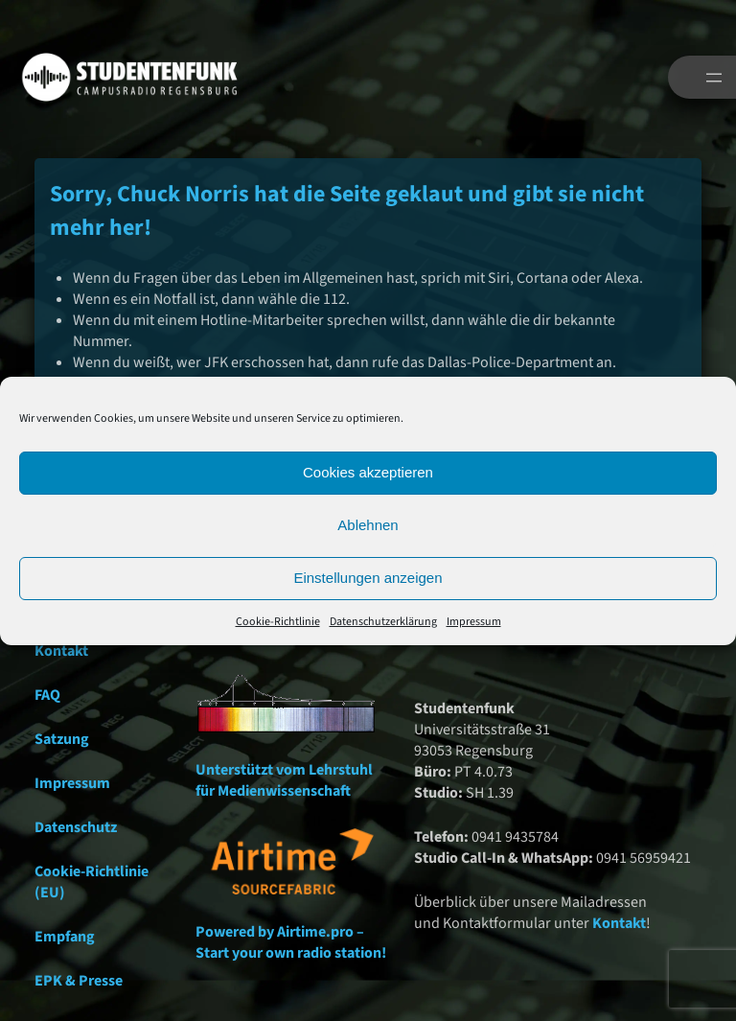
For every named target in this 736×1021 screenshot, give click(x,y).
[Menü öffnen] (713, 77)
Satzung (61, 739)
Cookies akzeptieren (368, 472)
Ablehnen (367, 525)
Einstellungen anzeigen (367, 577)
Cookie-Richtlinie (278, 622)
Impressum (474, 622)
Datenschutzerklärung (383, 622)
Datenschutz (75, 827)
